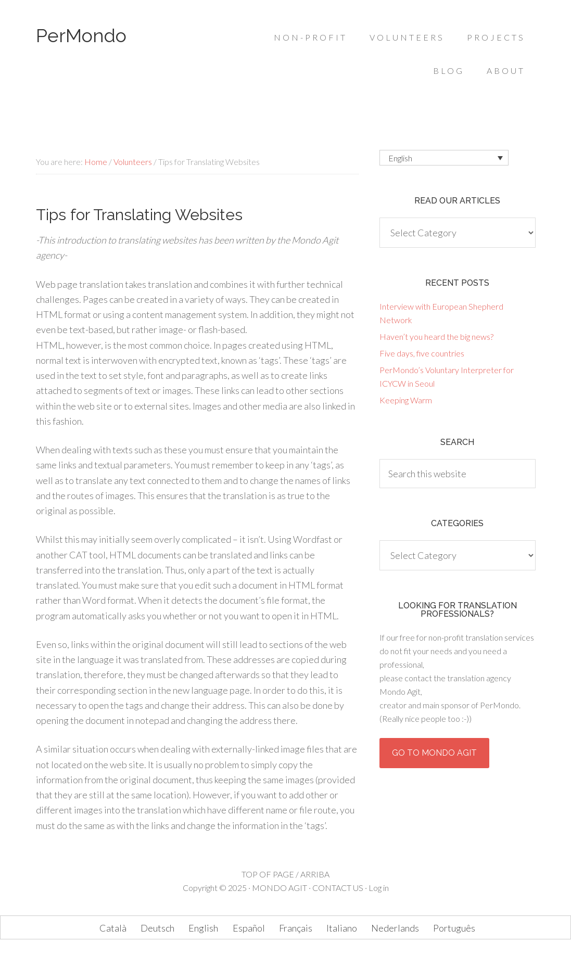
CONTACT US (337, 888)
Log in (379, 888)
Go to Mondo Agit (434, 753)
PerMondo (81, 35)
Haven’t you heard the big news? (436, 336)
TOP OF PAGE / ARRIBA (285, 874)
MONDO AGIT (279, 888)
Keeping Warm (405, 400)
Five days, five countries (421, 353)
